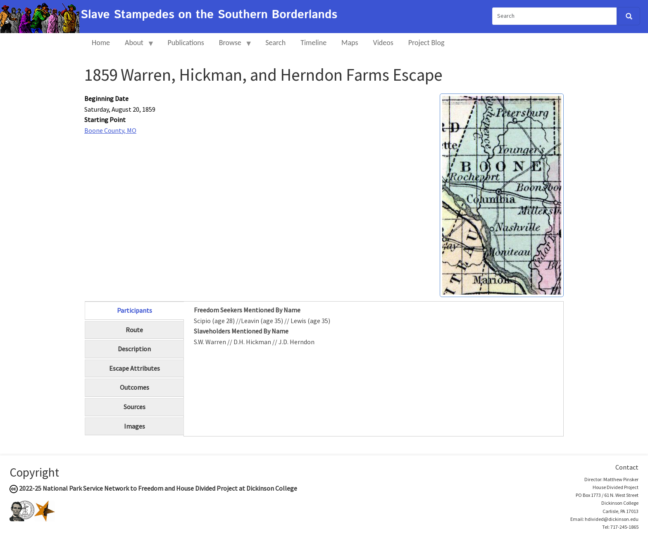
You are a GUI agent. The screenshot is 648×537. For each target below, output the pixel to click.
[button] (501, 194)
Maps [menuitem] (349, 42)
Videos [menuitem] (383, 42)
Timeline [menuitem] (313, 42)
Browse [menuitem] (232, 46)
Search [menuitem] (275, 42)
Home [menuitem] (101, 42)
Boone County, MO (110, 130)
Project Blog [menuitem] (426, 42)
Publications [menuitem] (185, 42)
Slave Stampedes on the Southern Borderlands (209, 15)
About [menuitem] (136, 46)
